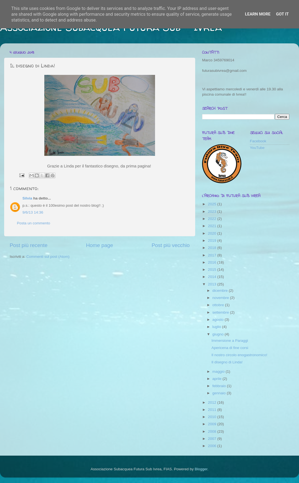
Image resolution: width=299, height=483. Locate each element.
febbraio (219, 386)
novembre (221, 298)
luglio (217, 327)
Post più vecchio (170, 245)
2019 (212, 240)
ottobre (218, 305)
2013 (212, 284)
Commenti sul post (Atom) (47, 256)
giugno (218, 334)
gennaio (219, 393)
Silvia (27, 198)
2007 (212, 439)
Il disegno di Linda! (227, 362)
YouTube (257, 148)
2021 (212, 226)
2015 (212, 269)
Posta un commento (33, 223)
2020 (212, 233)
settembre (221, 312)
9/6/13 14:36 (32, 212)
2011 (212, 410)
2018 (212, 248)
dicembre (220, 290)
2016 (212, 262)
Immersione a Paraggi (230, 340)
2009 (212, 424)
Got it (282, 14)
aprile (217, 379)
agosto (218, 319)
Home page (99, 245)
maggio (219, 371)
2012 (212, 402)
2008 (212, 431)
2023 (212, 211)
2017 (212, 255)
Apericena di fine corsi (230, 348)
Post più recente (29, 245)
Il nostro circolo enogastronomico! (239, 355)
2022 (212, 219)
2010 (212, 417)
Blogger (201, 469)
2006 (212, 446)
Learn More (257, 14)
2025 (212, 204)
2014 (212, 277)
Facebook (258, 141)
